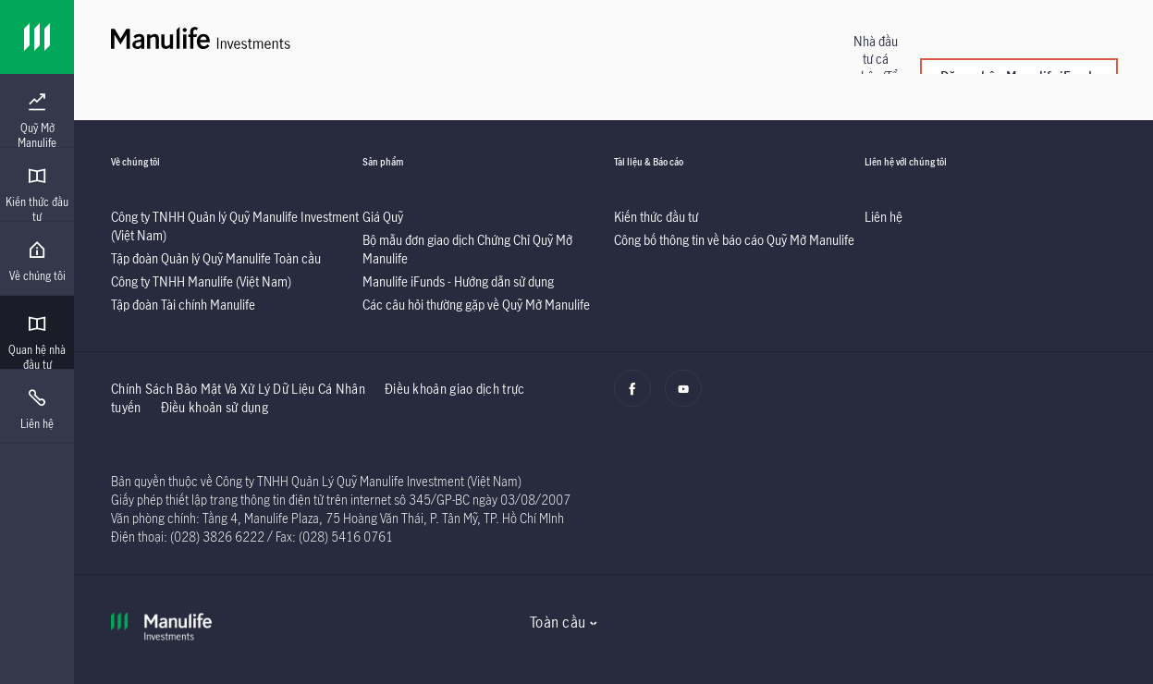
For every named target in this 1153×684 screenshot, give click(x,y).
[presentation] (37, 111)
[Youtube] (688, 398)
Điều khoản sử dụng (214, 407)
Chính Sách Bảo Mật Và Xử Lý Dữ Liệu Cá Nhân (238, 388)
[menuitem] (37, 121)
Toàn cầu (557, 622)
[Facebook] (637, 398)
